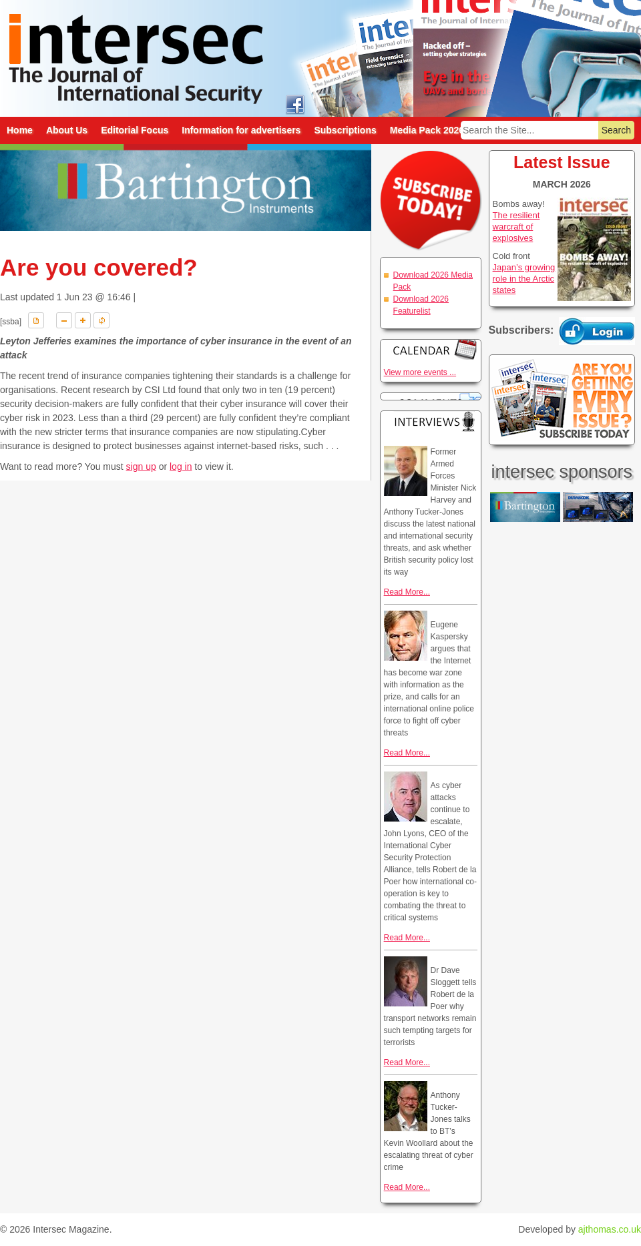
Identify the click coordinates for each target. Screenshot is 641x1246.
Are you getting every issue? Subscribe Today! (561, 399)
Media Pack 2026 (427, 130)
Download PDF (36, 320)
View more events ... (420, 372)
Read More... (407, 592)
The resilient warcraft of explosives (516, 226)
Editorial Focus (134, 130)
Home (20, 130)
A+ (83, 320)
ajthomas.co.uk (609, 1229)
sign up (141, 466)
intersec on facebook (294, 103)
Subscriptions (345, 130)
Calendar (431, 349)
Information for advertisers (241, 130)
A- (64, 320)
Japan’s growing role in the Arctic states (524, 278)
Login (597, 331)
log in (181, 466)
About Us (66, 130)
